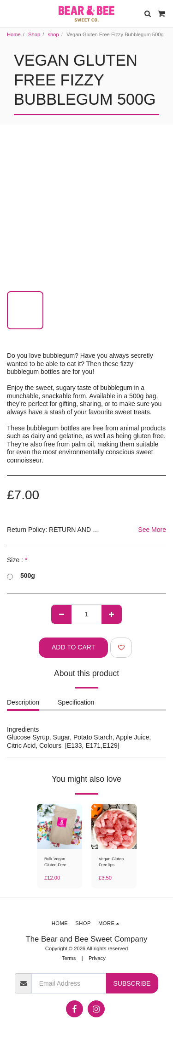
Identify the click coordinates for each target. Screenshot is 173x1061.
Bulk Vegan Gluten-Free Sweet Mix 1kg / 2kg (58, 863)
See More (152, 529)
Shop (34, 34)
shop (53, 34)
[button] (10, 13)
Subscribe (131, 983)
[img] (59, 826)
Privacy (97, 958)
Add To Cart (73, 647)
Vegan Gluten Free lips (111, 862)
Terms (69, 958)
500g (21, 576)
